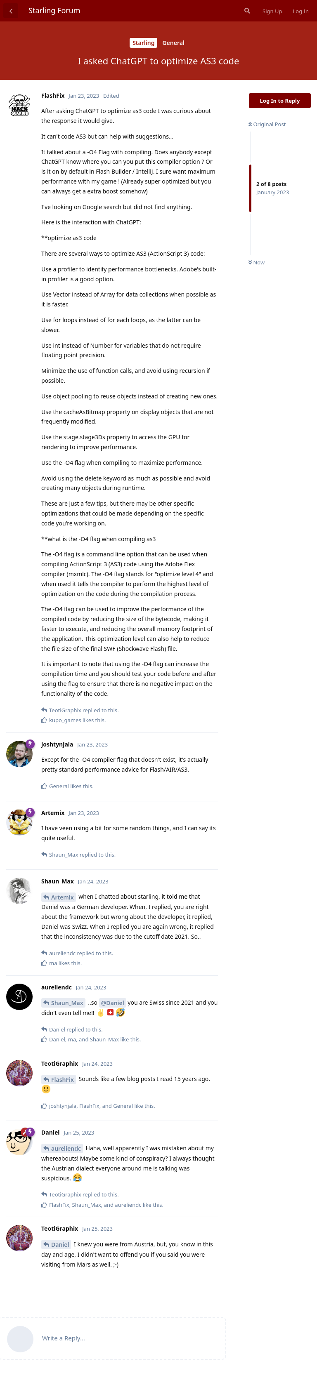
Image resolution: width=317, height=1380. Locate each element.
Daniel (60, 1244)
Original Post (267, 124)
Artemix (62, 897)
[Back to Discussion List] (10, 10)
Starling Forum (54, 10)
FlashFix (62, 1079)
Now (256, 262)
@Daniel (112, 1003)
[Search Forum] (246, 10)
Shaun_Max (67, 1003)
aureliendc (66, 1148)
